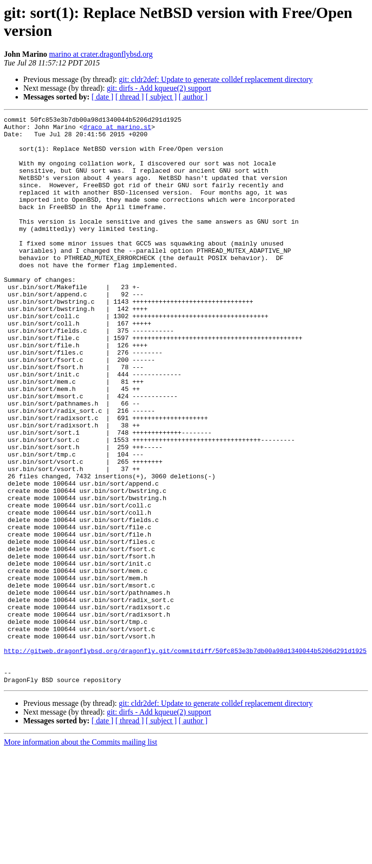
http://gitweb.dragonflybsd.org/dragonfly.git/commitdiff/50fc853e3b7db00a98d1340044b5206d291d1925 (185, 758)
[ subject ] (161, 97)
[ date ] (102, 97)
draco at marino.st (117, 129)
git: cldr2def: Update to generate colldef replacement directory (215, 79)
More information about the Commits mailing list (80, 855)
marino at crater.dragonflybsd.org (101, 54)
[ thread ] (129, 97)
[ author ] (193, 97)
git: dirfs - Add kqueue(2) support (159, 88)
